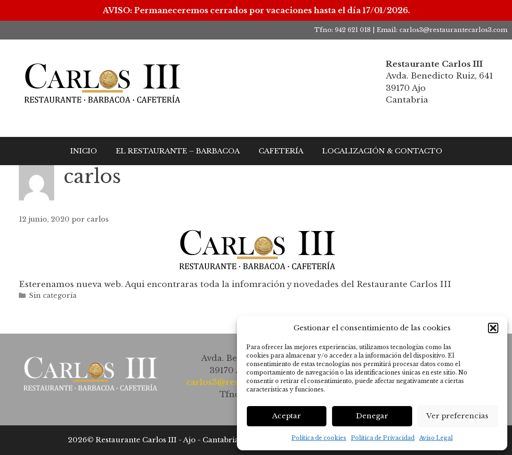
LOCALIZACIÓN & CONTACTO (382, 150)
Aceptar (286, 415)
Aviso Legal (436, 437)
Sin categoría (53, 295)
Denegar (372, 415)
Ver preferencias (457, 415)
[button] (493, 328)
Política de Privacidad (382, 437)
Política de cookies (319, 437)
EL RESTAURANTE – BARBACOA (178, 150)
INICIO (83, 150)
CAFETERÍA (281, 150)
